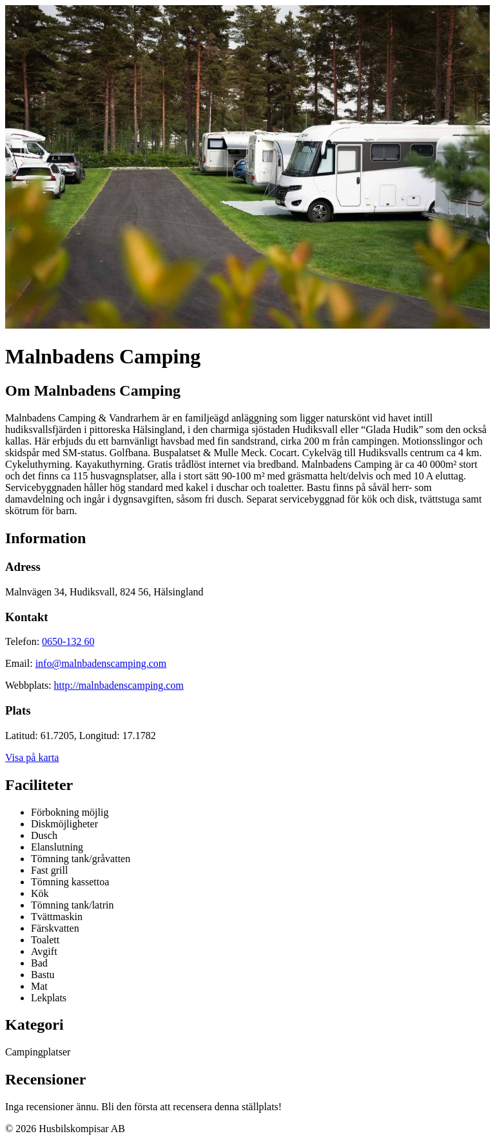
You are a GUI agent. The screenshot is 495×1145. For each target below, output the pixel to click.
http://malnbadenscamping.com (119, 685)
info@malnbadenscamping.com (101, 663)
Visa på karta (32, 757)
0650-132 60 (68, 641)
